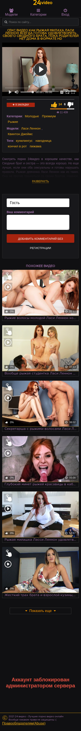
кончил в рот (17, 146)
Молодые (32, 116)
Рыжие (13, 122)
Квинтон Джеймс (20, 134)
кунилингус (24, 140)
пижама (35, 146)
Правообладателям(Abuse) (24, 723)
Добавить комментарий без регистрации (40, 240)
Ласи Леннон (31, 128)
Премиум (49, 116)
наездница (43, 140)
